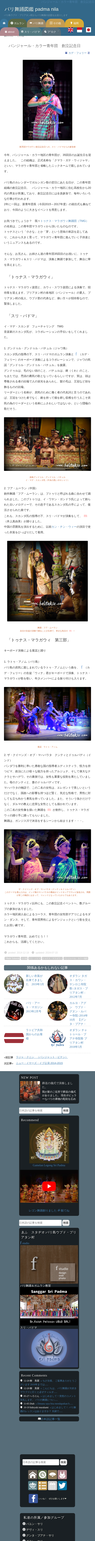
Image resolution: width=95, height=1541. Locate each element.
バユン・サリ (34, 1523)
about (9, 31)
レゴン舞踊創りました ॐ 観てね (49, 1210)
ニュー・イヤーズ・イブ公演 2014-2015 (39, 1063)
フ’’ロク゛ (51, 31)
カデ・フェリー (77, 52)
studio (24, 1243)
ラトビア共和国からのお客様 (34, 1034)
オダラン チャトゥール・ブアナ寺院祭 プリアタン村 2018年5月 (78, 1038)
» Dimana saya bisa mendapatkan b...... (54, 1403)
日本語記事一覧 (50, 1419)
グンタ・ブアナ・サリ (39, 1535)
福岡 (74, 23)
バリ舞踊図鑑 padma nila (31, 9)
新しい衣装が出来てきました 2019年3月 (35, 980)
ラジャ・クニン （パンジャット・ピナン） (42, 1057)
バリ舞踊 (36, 23)
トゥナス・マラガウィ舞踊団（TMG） (64, 220)
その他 (55, 23)
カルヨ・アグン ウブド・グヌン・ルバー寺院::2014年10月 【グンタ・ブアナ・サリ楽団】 (78, 1016)
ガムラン (17, 23)
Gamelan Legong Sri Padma (49, 1165)
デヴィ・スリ (34, 1529)
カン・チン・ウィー (64, 526)
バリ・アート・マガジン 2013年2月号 (36, 1007)
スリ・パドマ (30, 31)
